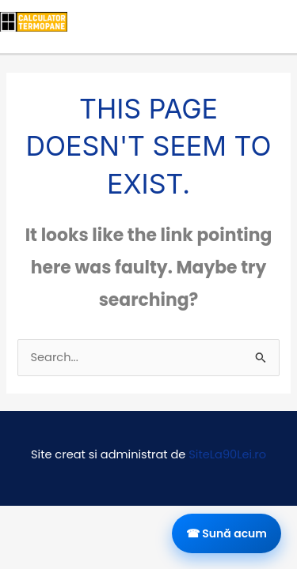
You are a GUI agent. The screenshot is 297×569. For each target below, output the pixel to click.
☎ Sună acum (226, 533)
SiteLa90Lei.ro (227, 454)
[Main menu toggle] (279, 21)
